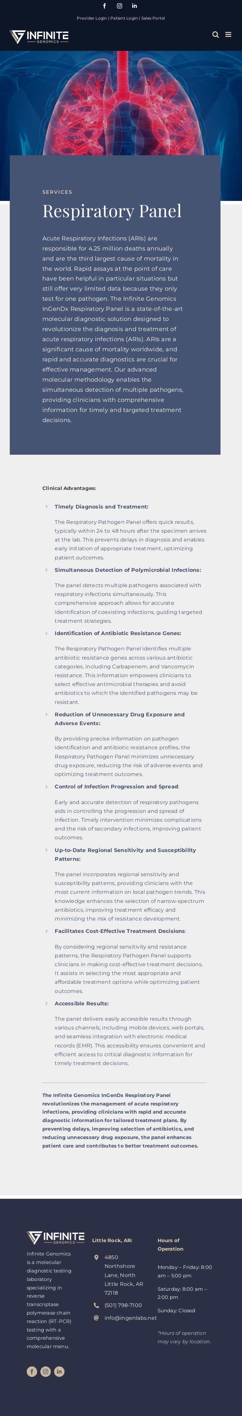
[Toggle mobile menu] (228, 34)
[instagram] (45, 1371)
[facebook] (32, 1371)
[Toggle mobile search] (215, 34)
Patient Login (124, 18)
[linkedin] (59, 1371)
